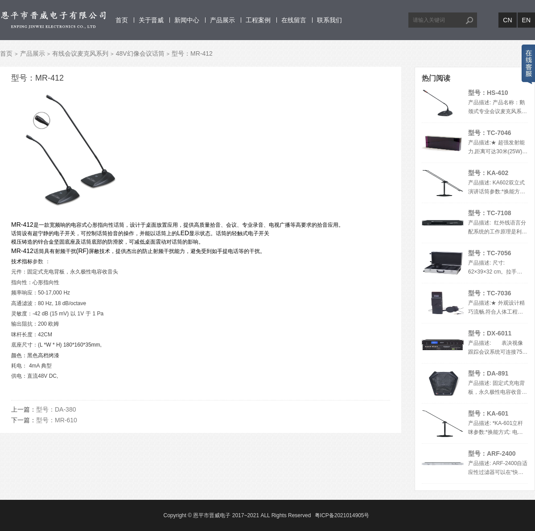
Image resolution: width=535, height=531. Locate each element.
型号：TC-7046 (489, 132)
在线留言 (293, 20)
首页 (121, 20)
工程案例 (258, 20)
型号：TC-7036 (489, 293)
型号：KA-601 (488, 413)
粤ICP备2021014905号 (342, 515)
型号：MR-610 (56, 420)
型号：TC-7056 (489, 253)
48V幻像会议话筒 (140, 53)
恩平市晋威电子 (211, 515)
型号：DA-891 (488, 373)
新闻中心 (186, 20)
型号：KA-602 (488, 172)
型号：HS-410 (488, 92)
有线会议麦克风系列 (80, 53)
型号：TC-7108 (489, 212)
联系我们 (329, 20)
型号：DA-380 (56, 409)
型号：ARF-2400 (492, 453)
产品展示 (222, 20)
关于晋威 (151, 20)
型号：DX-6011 (489, 333)
